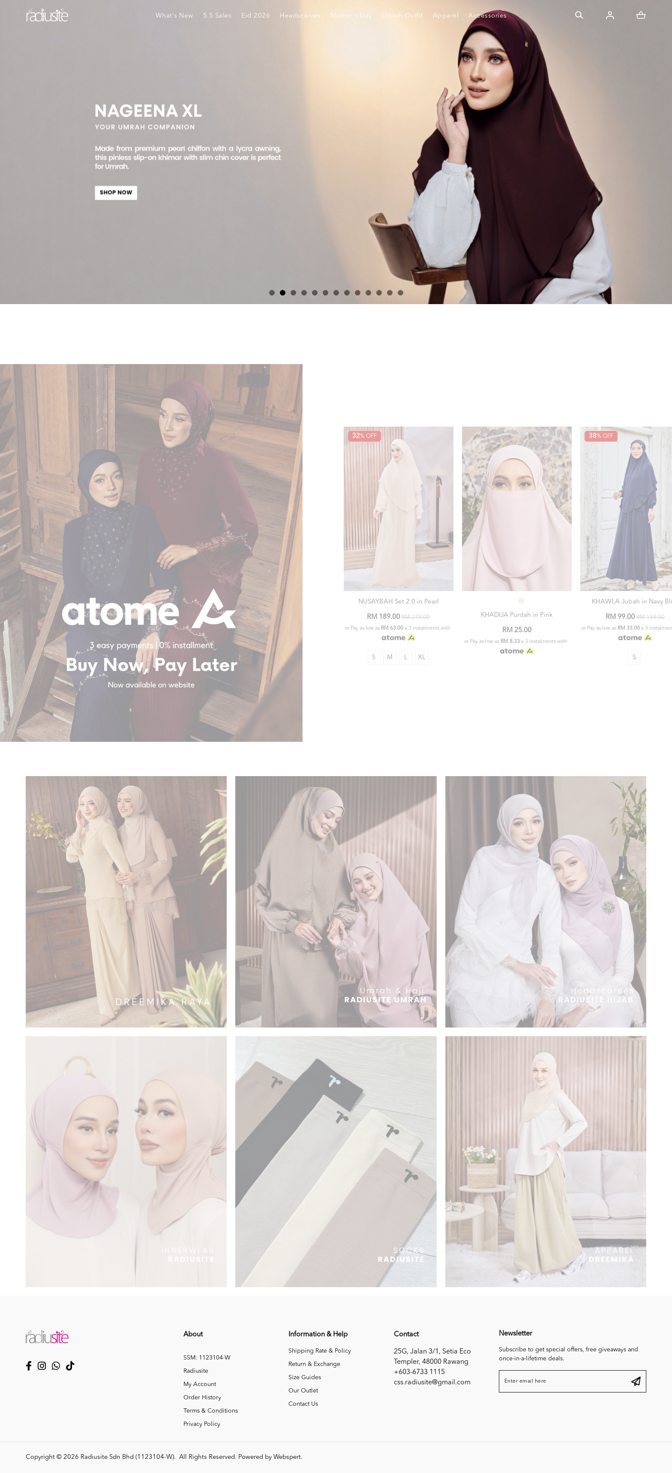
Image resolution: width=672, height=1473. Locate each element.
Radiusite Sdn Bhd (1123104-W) (127, 1457)
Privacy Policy (201, 1424)
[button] (272, 293)
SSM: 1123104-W (207, 1358)
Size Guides (304, 1377)
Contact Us (303, 1404)
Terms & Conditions (210, 1411)
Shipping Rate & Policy (319, 1351)
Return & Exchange (314, 1364)
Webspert (287, 1457)
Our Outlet (303, 1391)
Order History (202, 1398)
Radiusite (195, 1371)
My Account (199, 1384)
